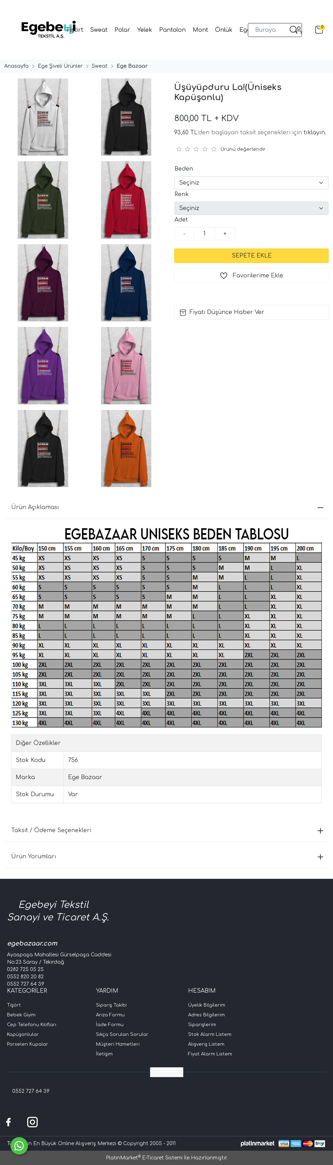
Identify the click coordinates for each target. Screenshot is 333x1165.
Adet (181, 220)
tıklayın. (315, 132)
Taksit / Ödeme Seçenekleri (167, 830)
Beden (184, 169)
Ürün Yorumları (167, 856)
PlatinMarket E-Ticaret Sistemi (144, 1157)
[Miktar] (204, 233)
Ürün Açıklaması (167, 507)
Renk (182, 194)
